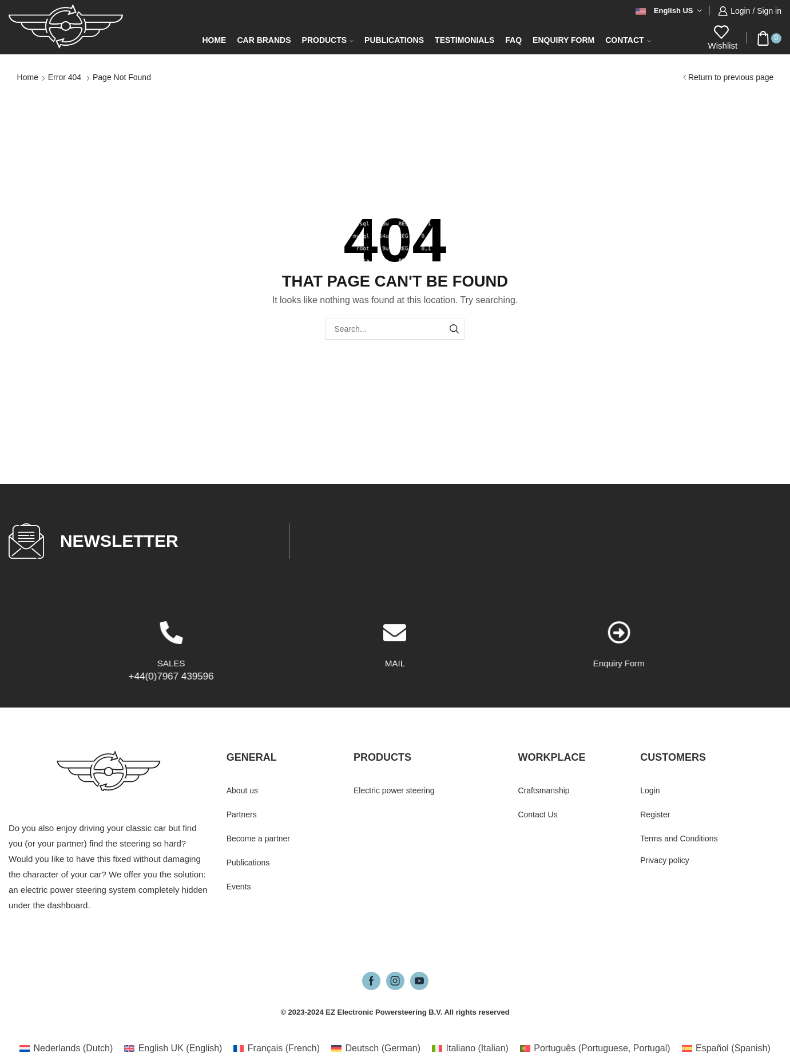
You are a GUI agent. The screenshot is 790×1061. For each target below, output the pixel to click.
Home (214, 40)
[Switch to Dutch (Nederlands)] (66, 1048)
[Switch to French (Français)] (276, 1048)
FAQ (513, 40)
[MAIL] (394, 689)
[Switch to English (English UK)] (173, 1048)
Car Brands (264, 40)
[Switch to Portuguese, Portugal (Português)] (595, 1048)
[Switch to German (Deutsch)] (375, 1048)
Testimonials (464, 40)
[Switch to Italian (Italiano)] (470, 1048)
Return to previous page (730, 77)
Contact (627, 40)
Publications (394, 40)
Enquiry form (563, 40)
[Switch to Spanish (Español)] (726, 1048)
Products (328, 40)
